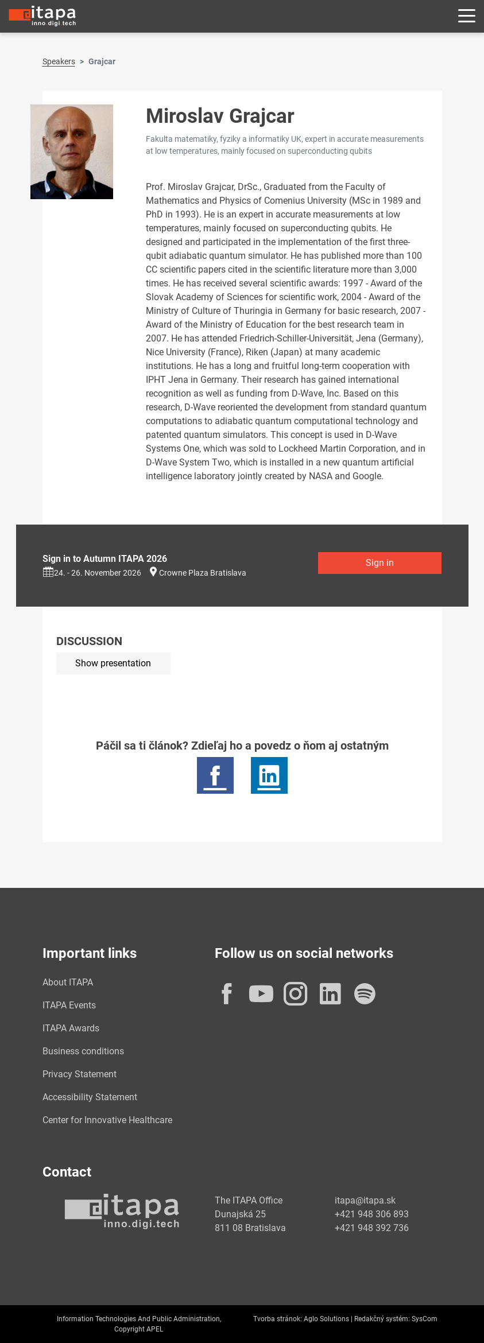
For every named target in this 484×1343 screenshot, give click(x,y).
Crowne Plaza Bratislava (202, 572)
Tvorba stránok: (277, 1319)
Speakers (58, 61)
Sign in (380, 562)
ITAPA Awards (70, 1028)
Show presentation (113, 663)
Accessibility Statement (89, 1097)
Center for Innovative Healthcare (107, 1120)
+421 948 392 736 (372, 1227)
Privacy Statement (79, 1074)
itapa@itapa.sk (365, 1200)
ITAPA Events (69, 1005)
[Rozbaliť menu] (466, 16)
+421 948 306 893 (372, 1214)
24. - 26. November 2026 (91, 572)
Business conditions (83, 1051)
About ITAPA (67, 982)
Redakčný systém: (382, 1319)
